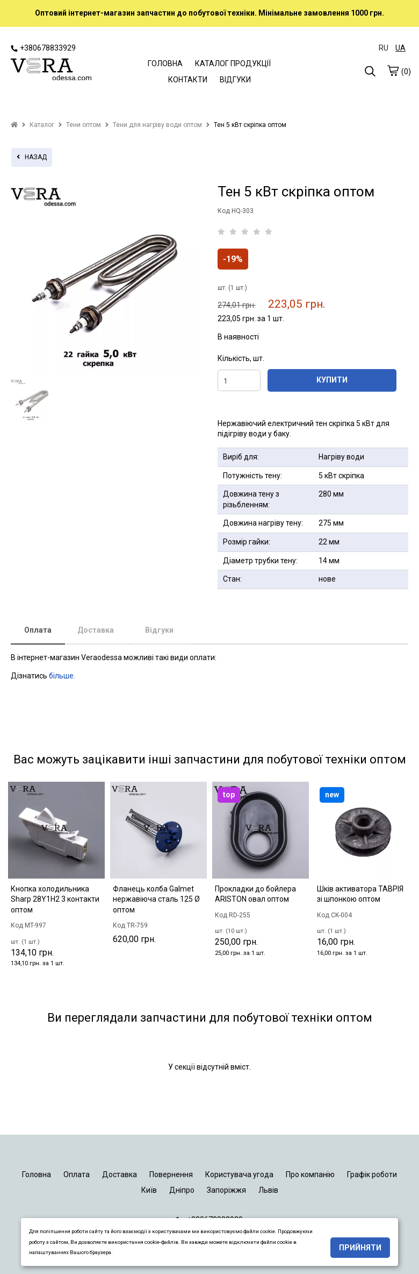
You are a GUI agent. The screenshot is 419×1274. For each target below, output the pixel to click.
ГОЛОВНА (165, 63)
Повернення (171, 1174)
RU (383, 48)
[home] (14, 125)
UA (400, 48)
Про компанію (310, 1174)
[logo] (51, 70)
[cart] (392, 70)
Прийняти (360, 1247)
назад (32, 157)
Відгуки (159, 630)
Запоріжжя (226, 1190)
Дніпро (181, 1190)
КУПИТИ (332, 380)
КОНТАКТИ (187, 79)
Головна (36, 1174)
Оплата (38, 630)
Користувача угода (239, 1174)
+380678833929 (43, 48)
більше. (62, 675)
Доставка (95, 630)
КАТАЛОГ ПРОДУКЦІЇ (233, 63)
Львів (268, 1190)
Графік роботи (372, 1174)
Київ (149, 1190)
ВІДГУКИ (235, 79)
